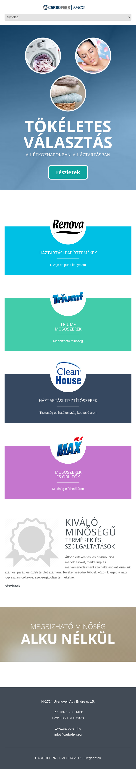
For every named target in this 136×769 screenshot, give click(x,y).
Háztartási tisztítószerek (68, 400)
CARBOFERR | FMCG (52, 758)
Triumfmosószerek (68, 327)
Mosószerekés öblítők (68, 474)
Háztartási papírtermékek (68, 252)
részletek (68, 172)
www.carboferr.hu (68, 728)
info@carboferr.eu (67, 734)
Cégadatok (92, 758)
